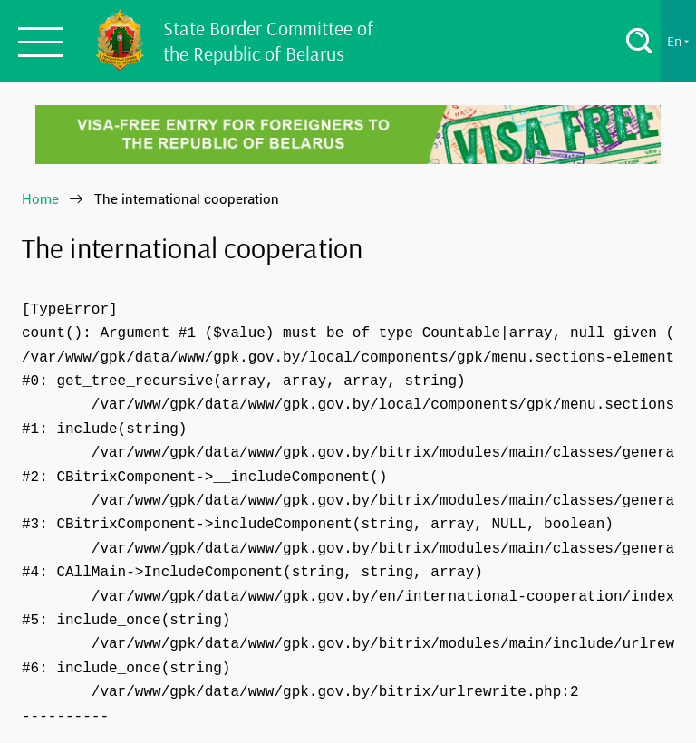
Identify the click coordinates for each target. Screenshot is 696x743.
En (678, 41)
